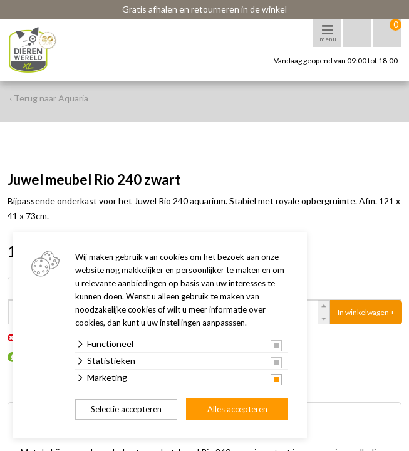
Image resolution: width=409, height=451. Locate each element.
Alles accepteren (237, 409)
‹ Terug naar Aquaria (48, 98)
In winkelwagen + (366, 312)
